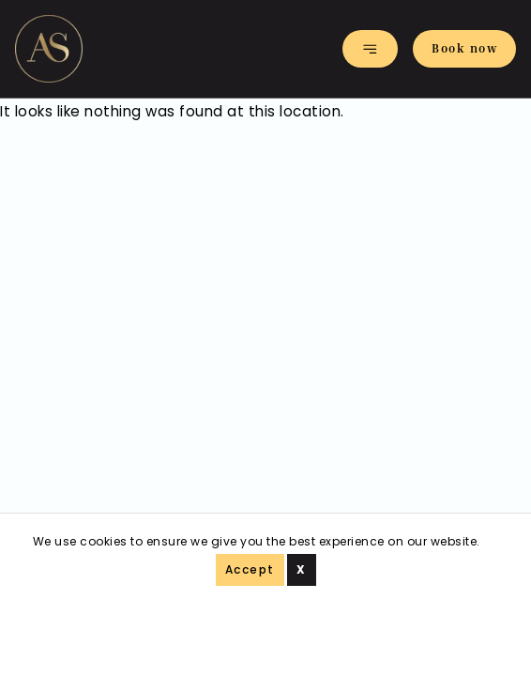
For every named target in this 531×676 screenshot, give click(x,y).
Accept (250, 569)
